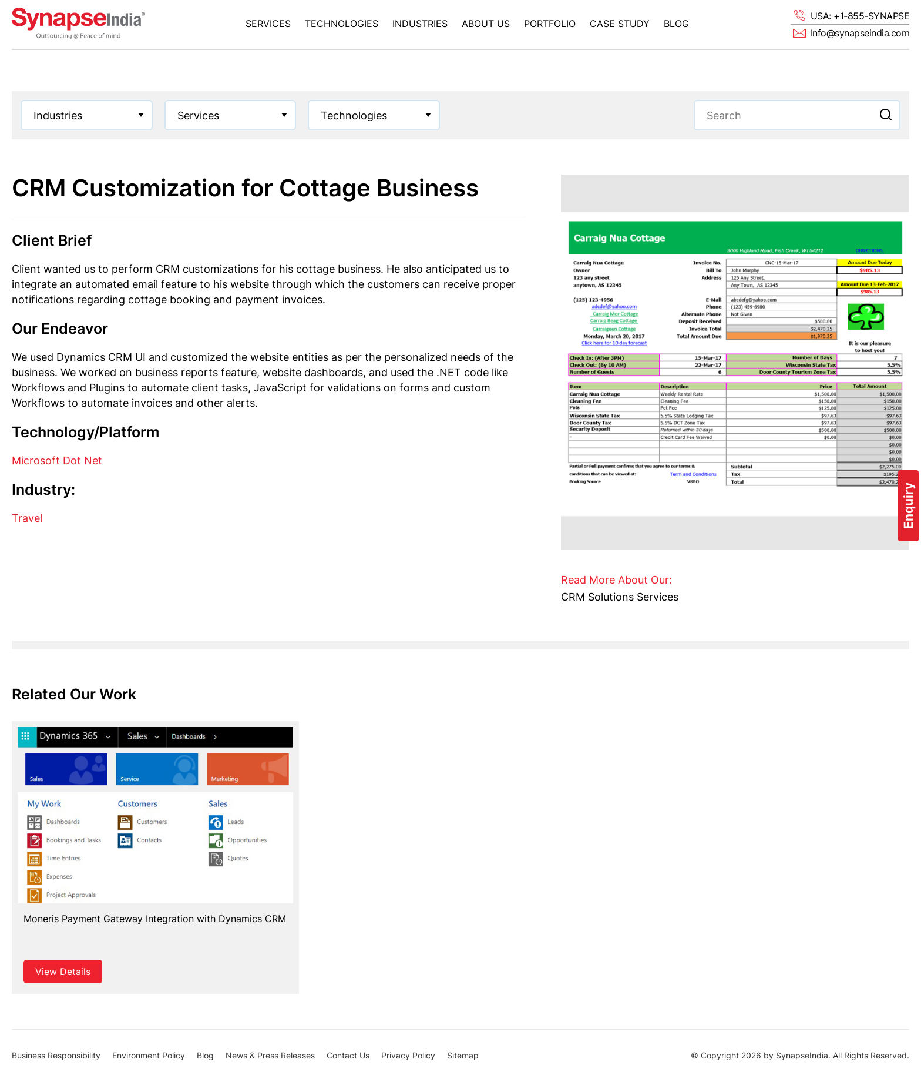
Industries (420, 23)
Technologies (341, 23)
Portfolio (550, 23)
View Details (62, 971)
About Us (486, 23)
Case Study (620, 23)
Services (268, 23)
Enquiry (908, 506)
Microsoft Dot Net (57, 460)
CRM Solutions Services (619, 597)
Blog (676, 23)
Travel (27, 518)
